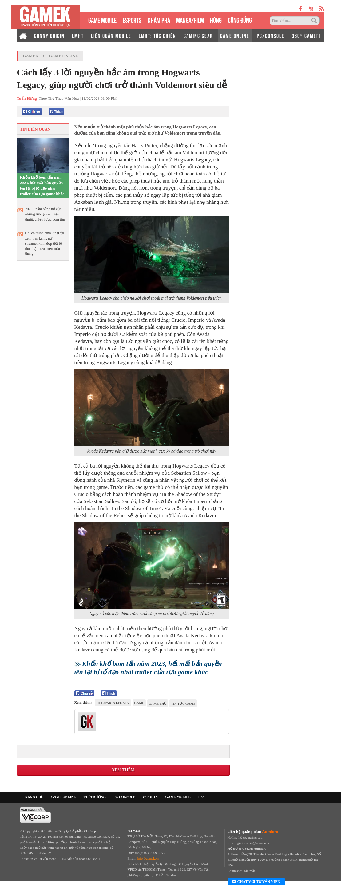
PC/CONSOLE (270, 35)
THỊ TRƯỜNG (95, 797)
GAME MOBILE (102, 19)
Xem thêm (123, 770)
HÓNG (216, 19)
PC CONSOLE (124, 797)
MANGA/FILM (190, 19)
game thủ (158, 703)
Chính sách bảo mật (241, 870)
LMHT (78, 35)
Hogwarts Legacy (112, 703)
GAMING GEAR (198, 35)
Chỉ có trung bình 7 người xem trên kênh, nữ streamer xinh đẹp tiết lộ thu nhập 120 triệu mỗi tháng (44, 243)
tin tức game (183, 703)
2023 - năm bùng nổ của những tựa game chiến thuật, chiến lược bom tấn (45, 214)
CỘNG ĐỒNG (240, 19)
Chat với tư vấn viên (256, 882)
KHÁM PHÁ (159, 19)
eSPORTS (132, 19)
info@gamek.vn (148, 858)
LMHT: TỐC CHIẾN (157, 35)
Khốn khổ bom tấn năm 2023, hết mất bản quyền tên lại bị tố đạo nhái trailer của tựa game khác (42, 185)
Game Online (63, 56)
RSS (201, 797)
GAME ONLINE (234, 35)
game (139, 703)
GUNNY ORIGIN (49, 35)
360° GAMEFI (306, 35)
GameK (31, 56)
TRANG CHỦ (33, 797)
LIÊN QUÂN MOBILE (111, 35)
